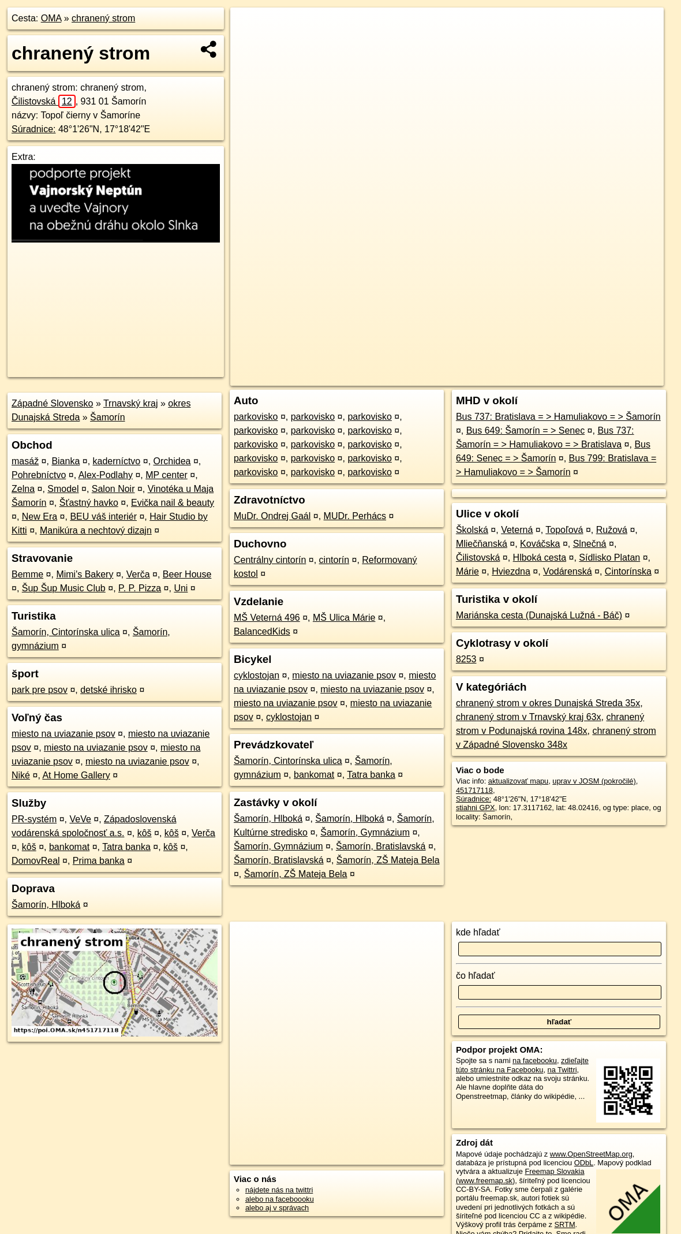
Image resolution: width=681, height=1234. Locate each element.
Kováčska (540, 544)
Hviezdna (511, 571)
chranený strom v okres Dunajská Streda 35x (548, 703)
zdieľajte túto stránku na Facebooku (522, 1064)
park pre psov (40, 690)
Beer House (187, 574)
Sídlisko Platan (609, 557)
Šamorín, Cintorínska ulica (66, 632)
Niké (21, 775)
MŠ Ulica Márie (344, 617)
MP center (166, 475)
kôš (144, 833)
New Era (39, 516)
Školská (472, 530)
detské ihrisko (108, 690)
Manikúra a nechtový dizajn (96, 530)
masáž (25, 461)
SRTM (565, 1224)
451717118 (474, 790)
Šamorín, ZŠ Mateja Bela (388, 860)
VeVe (80, 819)
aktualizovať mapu (518, 781)
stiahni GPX (475, 807)
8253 (466, 659)
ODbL (583, 1162)
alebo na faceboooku (279, 1199)
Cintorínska (628, 571)
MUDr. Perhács (355, 516)
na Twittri (562, 1069)
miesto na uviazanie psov (63, 734)
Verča (138, 574)
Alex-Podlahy (105, 475)
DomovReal (36, 861)
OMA (51, 18)
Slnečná (590, 544)
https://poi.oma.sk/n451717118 (613, 377)
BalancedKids (262, 631)
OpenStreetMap (468, 377)
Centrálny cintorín (270, 560)
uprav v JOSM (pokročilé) (593, 781)
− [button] (250, 45)
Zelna (23, 489)
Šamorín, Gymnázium (365, 832)
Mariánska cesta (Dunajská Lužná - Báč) (539, 615)
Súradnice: (34, 129)
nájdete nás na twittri (279, 1189)
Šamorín (107, 417)
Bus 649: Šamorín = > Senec (525, 430)
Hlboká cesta (540, 557)
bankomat (69, 847)
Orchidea (172, 461)
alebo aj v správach (277, 1207)
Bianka (65, 461)
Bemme (27, 574)
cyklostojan (256, 675)
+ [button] (250, 27)
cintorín (334, 560)
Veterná (517, 530)
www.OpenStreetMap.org (591, 1154)
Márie (467, 571)
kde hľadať (478, 932)
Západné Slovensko (52, 403)
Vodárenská (567, 571)
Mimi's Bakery (84, 574)
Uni (181, 588)
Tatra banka (126, 847)
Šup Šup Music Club (64, 588)
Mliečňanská (481, 544)
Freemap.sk (528, 377)
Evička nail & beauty (172, 503)
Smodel (62, 489)
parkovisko (256, 417)
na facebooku (534, 1060)
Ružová (611, 530)
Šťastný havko (88, 503)
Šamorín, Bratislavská (381, 846)
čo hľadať (475, 976)
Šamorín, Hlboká (46, 904)
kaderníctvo (117, 461)
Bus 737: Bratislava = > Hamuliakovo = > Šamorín (558, 417)
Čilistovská (44, 101)
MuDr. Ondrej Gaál (272, 516)
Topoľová (564, 530)
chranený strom (103, 18)
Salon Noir (113, 489)
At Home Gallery (76, 775)
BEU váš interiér (103, 516)
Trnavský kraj (130, 403)
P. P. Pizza (139, 588)
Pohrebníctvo (39, 475)
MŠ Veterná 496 (267, 617)
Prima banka (99, 861)
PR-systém (34, 819)
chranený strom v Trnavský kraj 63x (528, 717)
